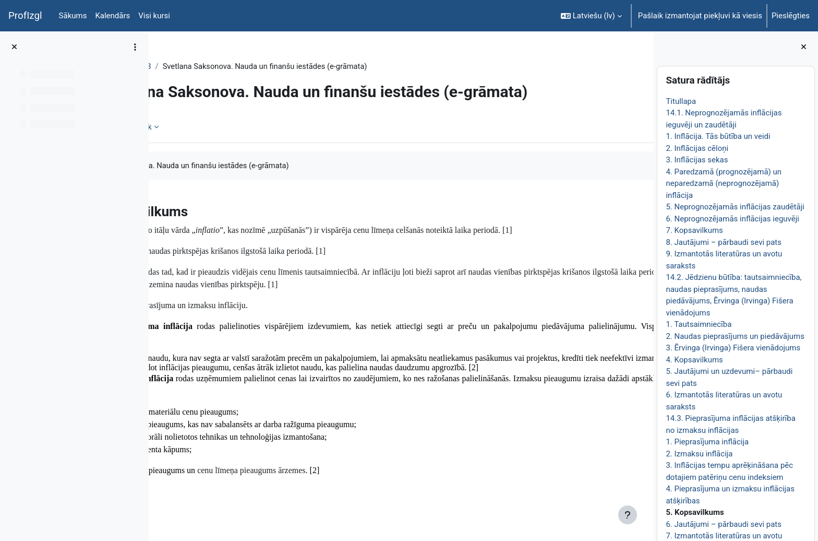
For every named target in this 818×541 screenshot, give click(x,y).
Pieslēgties (791, 15)
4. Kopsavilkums (694, 359)
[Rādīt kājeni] (627, 514)
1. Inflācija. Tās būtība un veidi (718, 136)
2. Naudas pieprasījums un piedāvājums (735, 336)
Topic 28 (230, 66)
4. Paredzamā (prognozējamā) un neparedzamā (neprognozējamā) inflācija (723, 183)
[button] (591, 15)
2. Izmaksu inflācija (699, 453)
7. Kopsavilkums (694, 230)
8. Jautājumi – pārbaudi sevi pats (723, 242)
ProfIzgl (25, 15)
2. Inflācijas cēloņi (697, 148)
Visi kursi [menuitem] (154, 15)
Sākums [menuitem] (73, 15)
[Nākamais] (642, 208)
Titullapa (681, 101)
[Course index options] (135, 47)
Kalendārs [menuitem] (112, 15)
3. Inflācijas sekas (697, 159)
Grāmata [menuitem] (192, 127)
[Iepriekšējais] (160, 208)
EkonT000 (186, 66)
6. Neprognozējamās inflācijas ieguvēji (732, 219)
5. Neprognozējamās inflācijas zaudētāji (735, 206)
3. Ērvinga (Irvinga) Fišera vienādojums (733, 347)
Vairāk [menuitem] (235, 127)
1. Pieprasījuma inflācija (707, 441)
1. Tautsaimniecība (698, 324)
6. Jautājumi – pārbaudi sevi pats (723, 524)
